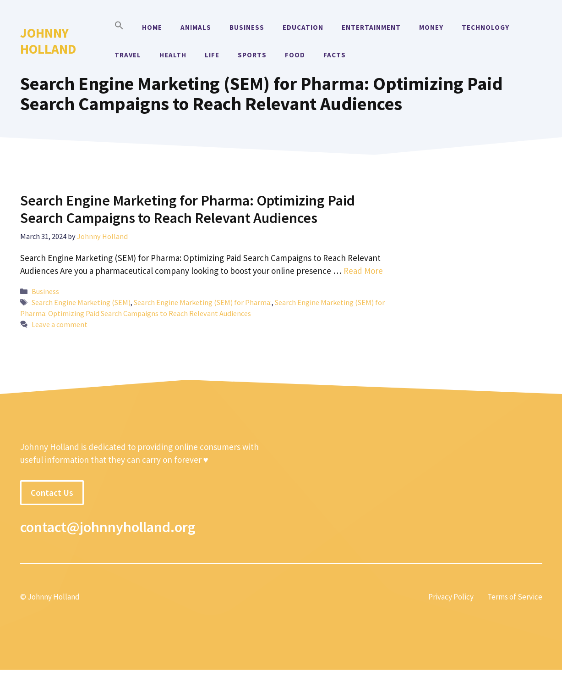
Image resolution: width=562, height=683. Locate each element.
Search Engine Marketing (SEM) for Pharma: (203, 302)
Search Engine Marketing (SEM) (81, 302)
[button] (119, 27)
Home (152, 27)
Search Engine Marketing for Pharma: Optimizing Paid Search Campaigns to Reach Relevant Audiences (187, 209)
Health (172, 54)
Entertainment (371, 27)
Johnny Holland (48, 40)
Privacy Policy (451, 597)
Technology (485, 27)
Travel (128, 54)
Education (303, 27)
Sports (252, 54)
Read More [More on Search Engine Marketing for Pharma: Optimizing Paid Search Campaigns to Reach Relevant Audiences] (363, 270)
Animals (195, 27)
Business (246, 27)
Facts (334, 54)
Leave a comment (59, 324)
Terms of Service (514, 597)
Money (431, 27)
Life (212, 54)
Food (295, 54)
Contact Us (52, 492)
